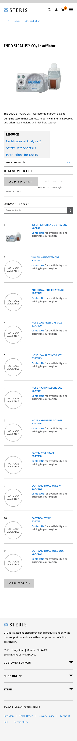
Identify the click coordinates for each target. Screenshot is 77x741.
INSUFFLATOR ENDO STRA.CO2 (49, 226)
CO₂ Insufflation (32, 20)
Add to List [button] (54, 181)
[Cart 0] (63, 10)
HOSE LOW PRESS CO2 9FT (46, 357)
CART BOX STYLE (41, 520)
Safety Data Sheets (21, 148)
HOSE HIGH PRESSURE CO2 (46, 389)
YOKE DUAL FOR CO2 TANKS (47, 291)
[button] (51, 14)
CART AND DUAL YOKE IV (46, 487)
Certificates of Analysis (23, 141)
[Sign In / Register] (56, 9)
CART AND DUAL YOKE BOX (47, 552)
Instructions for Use (22, 155)
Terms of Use (21, 722)
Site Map (9, 716)
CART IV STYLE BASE (42, 454)
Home (16, 20)
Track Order (26, 716)
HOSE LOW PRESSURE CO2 (46, 324)
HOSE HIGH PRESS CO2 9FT (46, 422)
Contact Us (38, 232)
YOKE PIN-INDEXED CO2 (45, 259)
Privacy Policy (46, 716)
